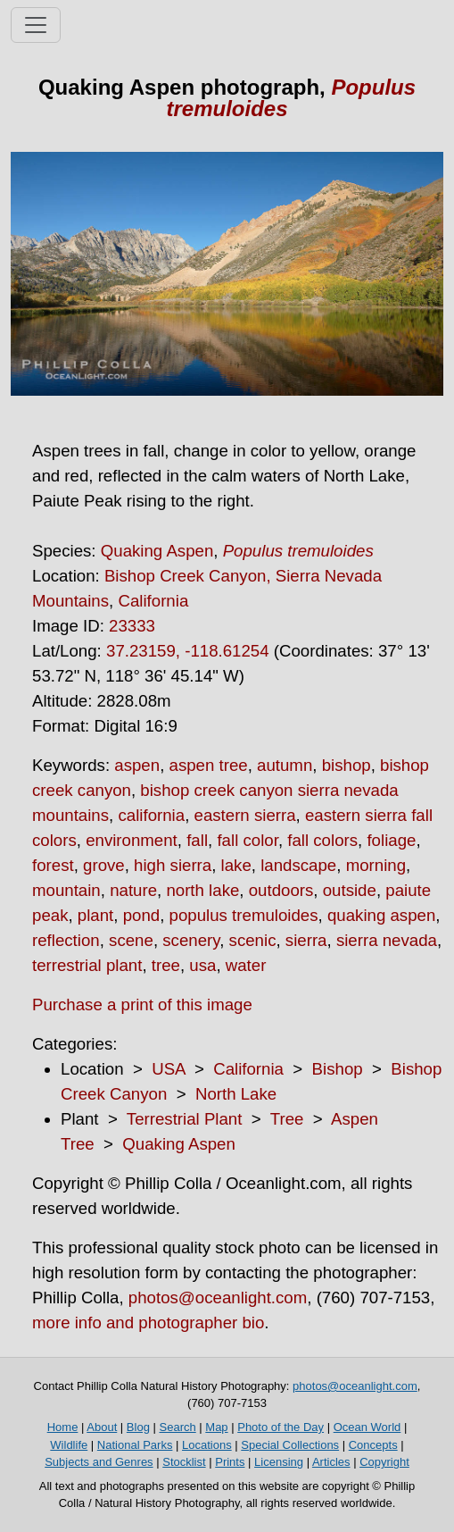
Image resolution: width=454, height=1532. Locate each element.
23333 (132, 625)
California (153, 600)
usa (202, 965)
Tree (287, 1118)
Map (216, 1427)
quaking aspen (381, 915)
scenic (253, 940)
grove (104, 865)
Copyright (384, 1462)
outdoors (281, 890)
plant (95, 915)
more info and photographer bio (148, 1322)
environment (131, 840)
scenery (190, 940)
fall (197, 840)
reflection (66, 940)
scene (131, 940)
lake (236, 865)
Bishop (337, 1068)
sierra (306, 940)
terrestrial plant (87, 965)
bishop (346, 765)
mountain (66, 890)
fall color (247, 840)
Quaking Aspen (157, 550)
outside (349, 890)
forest (53, 865)
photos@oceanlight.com (217, 1297)
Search (178, 1427)
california (151, 815)
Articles (331, 1462)
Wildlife (68, 1445)
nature (133, 890)
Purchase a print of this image (142, 1004)
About (102, 1427)
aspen (137, 765)
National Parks (135, 1445)
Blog (138, 1427)
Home (62, 1427)
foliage (391, 840)
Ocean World (367, 1427)
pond (142, 915)
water (246, 965)
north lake (202, 890)
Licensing (278, 1462)
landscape (298, 865)
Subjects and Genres (99, 1462)
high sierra (172, 865)
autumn (284, 765)
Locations (207, 1445)
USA (168, 1068)
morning (376, 865)
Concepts (373, 1445)
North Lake (236, 1093)
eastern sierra (245, 815)
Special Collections (290, 1445)
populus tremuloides (243, 915)
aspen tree (208, 765)
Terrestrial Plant (185, 1118)
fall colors (322, 840)
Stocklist (183, 1462)
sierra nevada (386, 940)
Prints (229, 1462)
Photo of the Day (280, 1427)
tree (166, 965)
